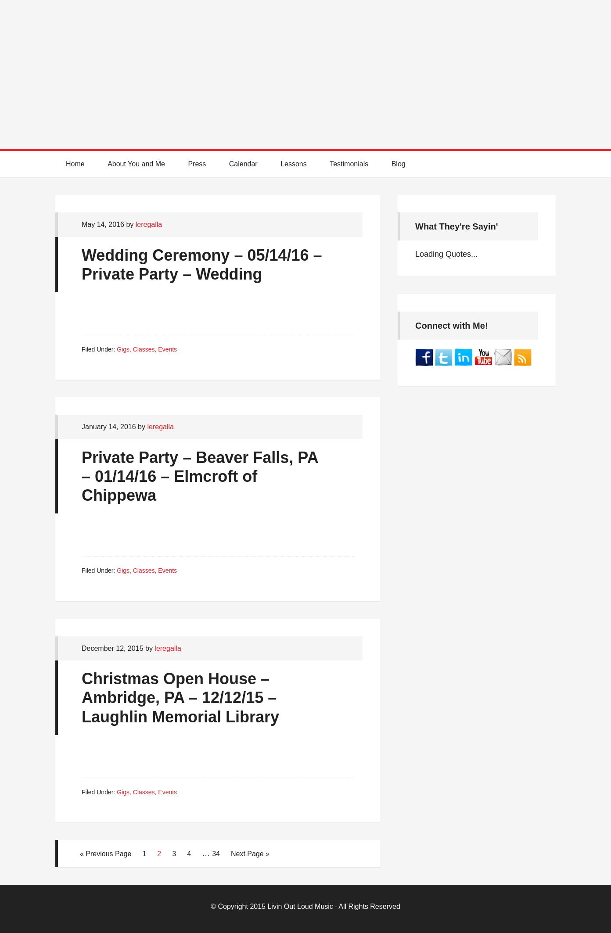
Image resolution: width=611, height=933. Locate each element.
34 (216, 854)
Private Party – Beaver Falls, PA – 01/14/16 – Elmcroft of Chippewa (200, 476)
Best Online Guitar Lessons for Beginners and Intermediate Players (305, 66)
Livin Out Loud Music (300, 906)
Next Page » (250, 854)
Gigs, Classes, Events (147, 349)
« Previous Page (105, 854)
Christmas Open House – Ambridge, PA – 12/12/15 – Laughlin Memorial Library (180, 697)
